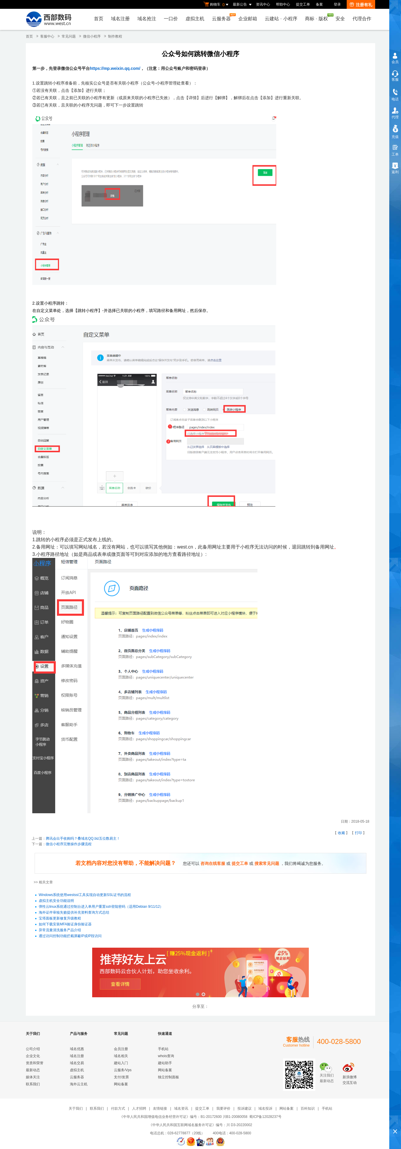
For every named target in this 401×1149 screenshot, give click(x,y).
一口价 (171, 18)
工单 (395, 154)
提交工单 (303, 4)
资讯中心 (263, 4)
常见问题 (69, 36)
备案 (319, 4)
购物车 (216, 5)
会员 (395, 62)
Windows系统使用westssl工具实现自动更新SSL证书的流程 (85, 895)
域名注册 (120, 18)
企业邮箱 (247, 18)
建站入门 (121, 1063)
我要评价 (223, 1108)
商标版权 (318, 17)
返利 (395, 172)
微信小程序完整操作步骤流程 (69, 844)
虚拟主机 (195, 18)
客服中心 (47, 36)
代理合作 (362, 18)
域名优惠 (77, 1049)
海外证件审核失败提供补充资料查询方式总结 (74, 913)
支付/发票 (121, 1077)
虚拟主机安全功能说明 (56, 901)
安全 (340, 18)
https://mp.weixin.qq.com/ (115, 68)
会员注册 (121, 1049)
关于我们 (76, 1108)
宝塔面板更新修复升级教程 (60, 919)
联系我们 (33, 1084)
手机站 (163, 1049)
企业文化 (33, 1056)
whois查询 (166, 1056)
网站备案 (121, 1084)
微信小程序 (92, 36)
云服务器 (223, 17)
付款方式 (118, 1108)
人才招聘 (139, 1108)
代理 (395, 117)
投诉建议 (244, 1108)
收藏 (341, 833)
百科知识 (308, 1108)
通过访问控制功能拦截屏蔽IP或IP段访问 (70, 936)
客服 (395, 79)
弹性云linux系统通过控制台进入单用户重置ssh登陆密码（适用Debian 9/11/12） (101, 907)
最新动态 (33, 1070)
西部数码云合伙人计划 (200, 973)
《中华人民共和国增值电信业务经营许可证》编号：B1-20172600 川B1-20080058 (183, 1117)
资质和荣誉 (34, 1063)
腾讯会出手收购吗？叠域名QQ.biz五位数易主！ (83, 838)
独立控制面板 (168, 1077)
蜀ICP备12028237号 (265, 1117)
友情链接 (160, 1108)
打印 (358, 833)
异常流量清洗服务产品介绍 (60, 930)
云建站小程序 (281, 18)
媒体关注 (33, 1077)
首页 (98, 18)
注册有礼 (361, 4)
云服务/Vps (123, 1070)
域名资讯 (181, 1108)
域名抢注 (146, 18)
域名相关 (121, 1056)
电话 (395, 99)
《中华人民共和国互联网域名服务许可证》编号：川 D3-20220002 (200, 1125)
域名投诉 (265, 1108)
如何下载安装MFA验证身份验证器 (65, 924)
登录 (337, 4)
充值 (395, 137)
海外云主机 (78, 1084)
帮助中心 (283, 4)
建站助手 (165, 1063)
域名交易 (77, 1063)
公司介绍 (33, 1049)
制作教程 (115, 36)
